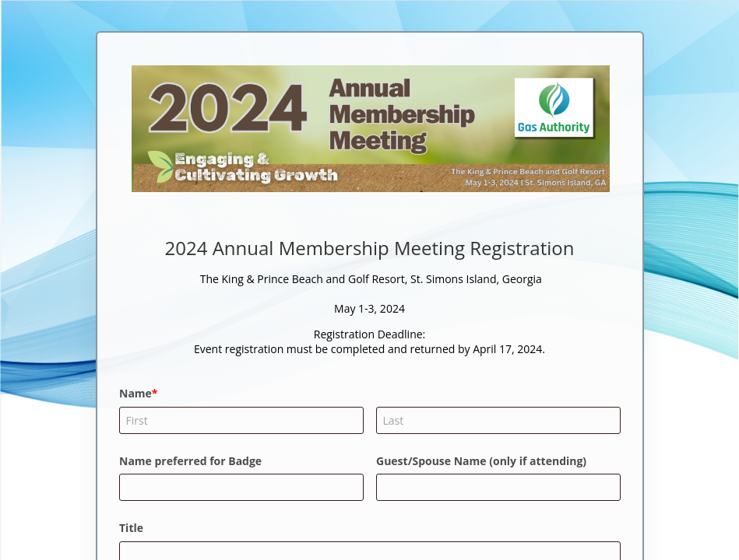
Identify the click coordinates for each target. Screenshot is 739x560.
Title (131, 527)
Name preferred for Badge (190, 460)
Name (135, 393)
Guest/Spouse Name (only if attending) (481, 460)
